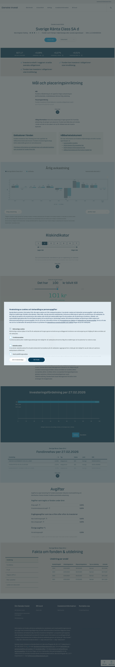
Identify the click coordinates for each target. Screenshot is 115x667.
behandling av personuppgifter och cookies (60, 322)
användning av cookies (68, 320)
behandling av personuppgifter (87, 320)
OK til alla (36, 360)
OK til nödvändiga (17, 360)
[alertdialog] (57, 333)
